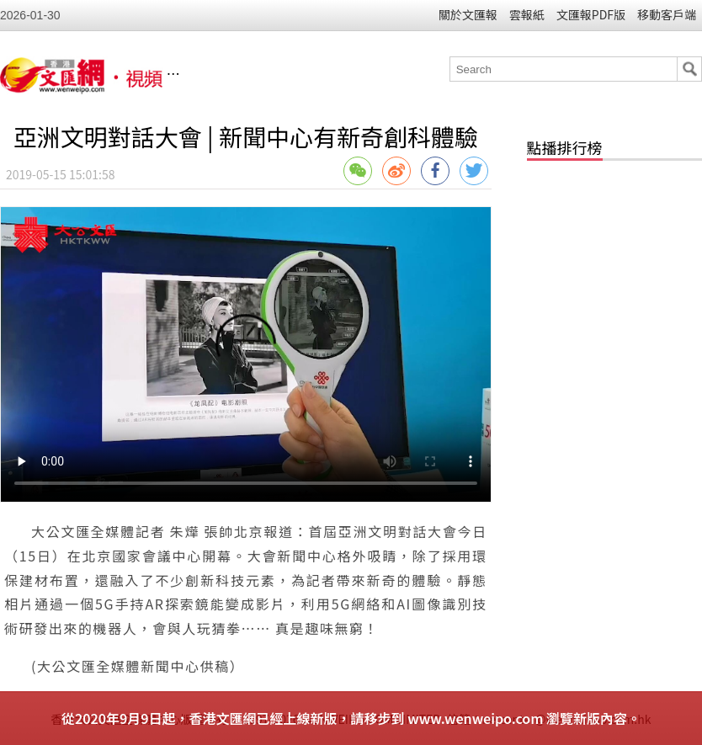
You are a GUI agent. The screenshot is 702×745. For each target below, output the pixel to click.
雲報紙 (527, 14)
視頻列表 (337, 74)
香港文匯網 (272, 74)
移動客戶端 (666, 14)
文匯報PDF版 (590, 14)
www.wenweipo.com (475, 718)
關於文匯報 (468, 14)
